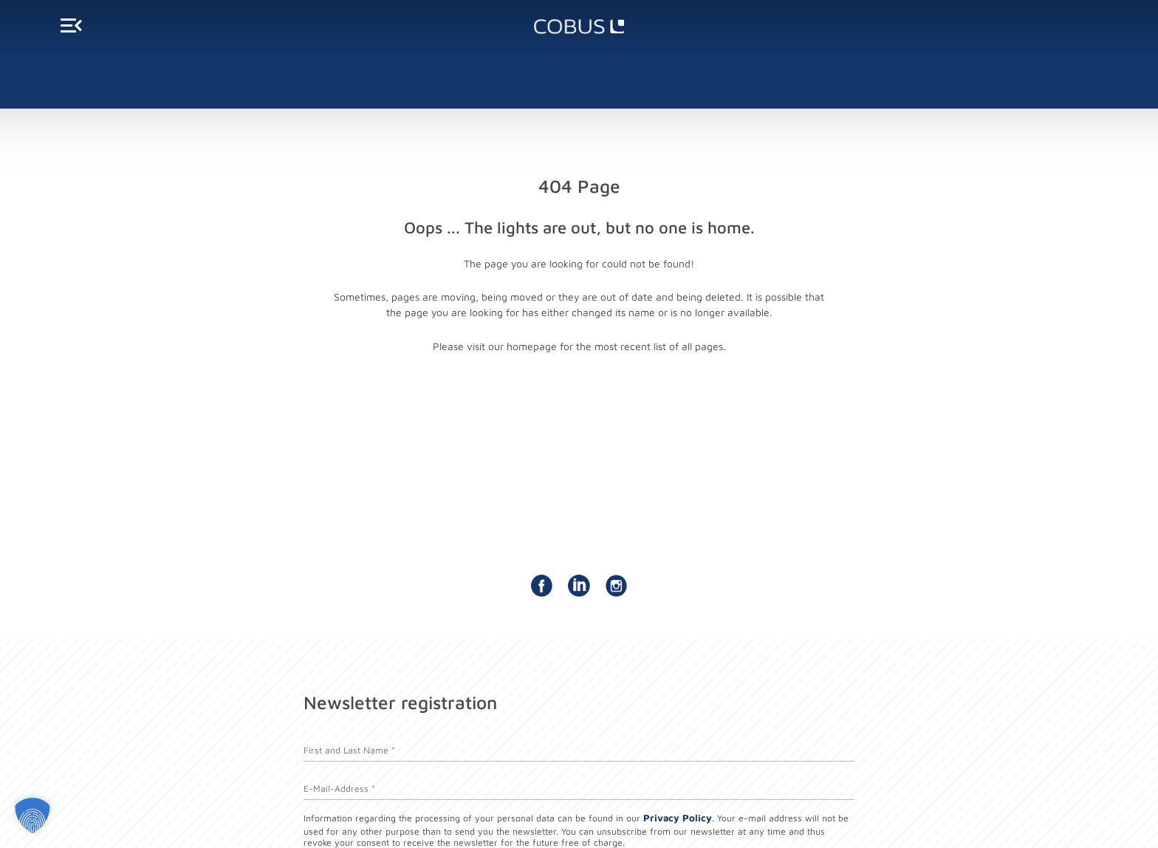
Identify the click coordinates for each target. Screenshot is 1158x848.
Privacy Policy (677, 818)
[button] (32, 815)
